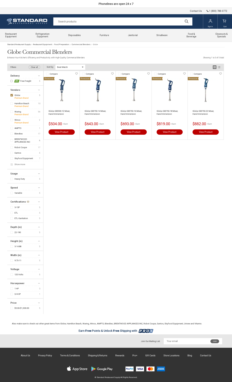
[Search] (122, 21)
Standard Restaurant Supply (19, 44)
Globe (17, 95)
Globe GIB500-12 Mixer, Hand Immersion (59, 112)
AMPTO (18, 128)
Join (215, 341)
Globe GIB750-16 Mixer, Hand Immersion (131, 112)
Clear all (34, 67)
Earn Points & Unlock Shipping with (116, 330)
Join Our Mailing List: (150, 341)
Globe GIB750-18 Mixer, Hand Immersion (167, 112)
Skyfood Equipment (24, 158)
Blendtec (19, 133)
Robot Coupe (21, 147)
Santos (18, 153)
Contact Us (196, 11)
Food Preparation (61, 44)
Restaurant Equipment (42, 44)
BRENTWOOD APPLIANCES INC (22, 140)
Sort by (50, 67)
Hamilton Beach (22, 103)
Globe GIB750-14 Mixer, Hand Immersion (95, 112)
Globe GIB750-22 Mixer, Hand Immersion (203, 112)
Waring (18, 111)
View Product (61, 132)
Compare (54, 74)
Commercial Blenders (81, 44)
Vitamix (198, 323)
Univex (187, 323)
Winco (17, 120)
